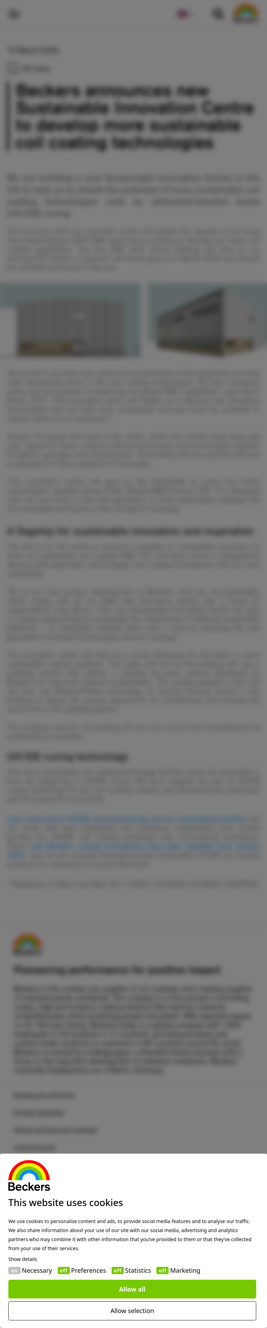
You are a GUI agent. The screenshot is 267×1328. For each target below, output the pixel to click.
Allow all (132, 1289)
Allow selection (132, 1310)
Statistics (138, 1270)
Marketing (185, 1270)
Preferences (88, 1270)
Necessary (37, 1270)
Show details (22, 1259)
